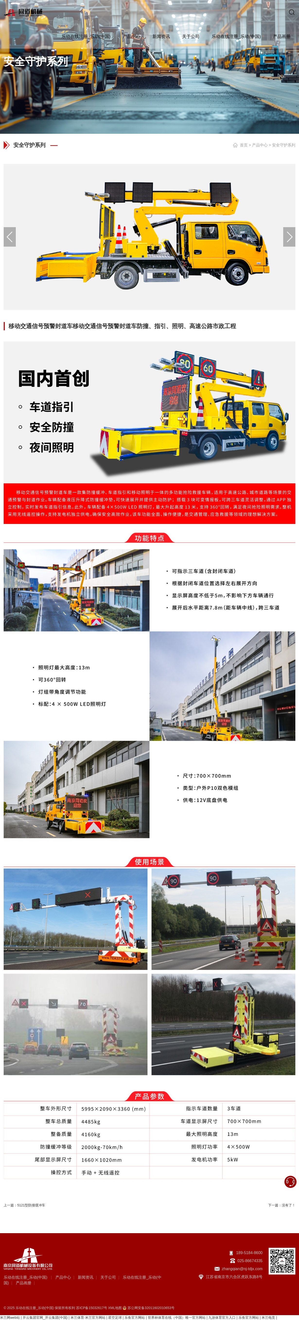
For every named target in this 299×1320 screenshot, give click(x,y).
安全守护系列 (283, 145)
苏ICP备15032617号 (91, 1308)
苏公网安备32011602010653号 (151, 1308)
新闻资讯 (161, 36)
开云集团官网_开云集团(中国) (45, 1318)
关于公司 (191, 36)
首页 (244, 145)
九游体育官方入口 (222, 1318)
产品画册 (281, 36)
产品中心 (131, 36)
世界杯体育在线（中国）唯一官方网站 (177, 1318)
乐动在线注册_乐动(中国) (86, 36)
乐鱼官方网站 (134, 1318)
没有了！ (288, 1205)
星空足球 (115, 1318)
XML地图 (115, 1308)
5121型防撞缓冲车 (31, 1205)
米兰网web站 (10, 1318)
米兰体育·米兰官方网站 (88, 1318)
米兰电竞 (268, 1318)
